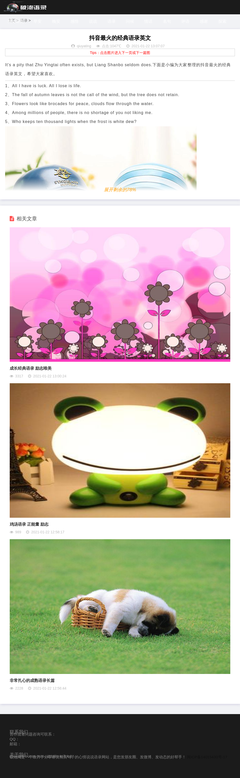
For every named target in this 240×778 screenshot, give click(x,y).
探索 (223, 21)
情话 (149, 21)
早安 (37, 21)
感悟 (74, 21)
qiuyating (84, 46)
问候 (130, 21)
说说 (93, 21)
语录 (111, 21)
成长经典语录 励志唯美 (31, 368)
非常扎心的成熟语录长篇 (32, 680)
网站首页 (16, 21)
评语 (186, 21)
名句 (167, 21)
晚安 (56, 21)
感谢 (204, 21)
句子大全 (66, 756)
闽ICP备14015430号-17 (207, 757)
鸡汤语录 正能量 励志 (29, 524)
